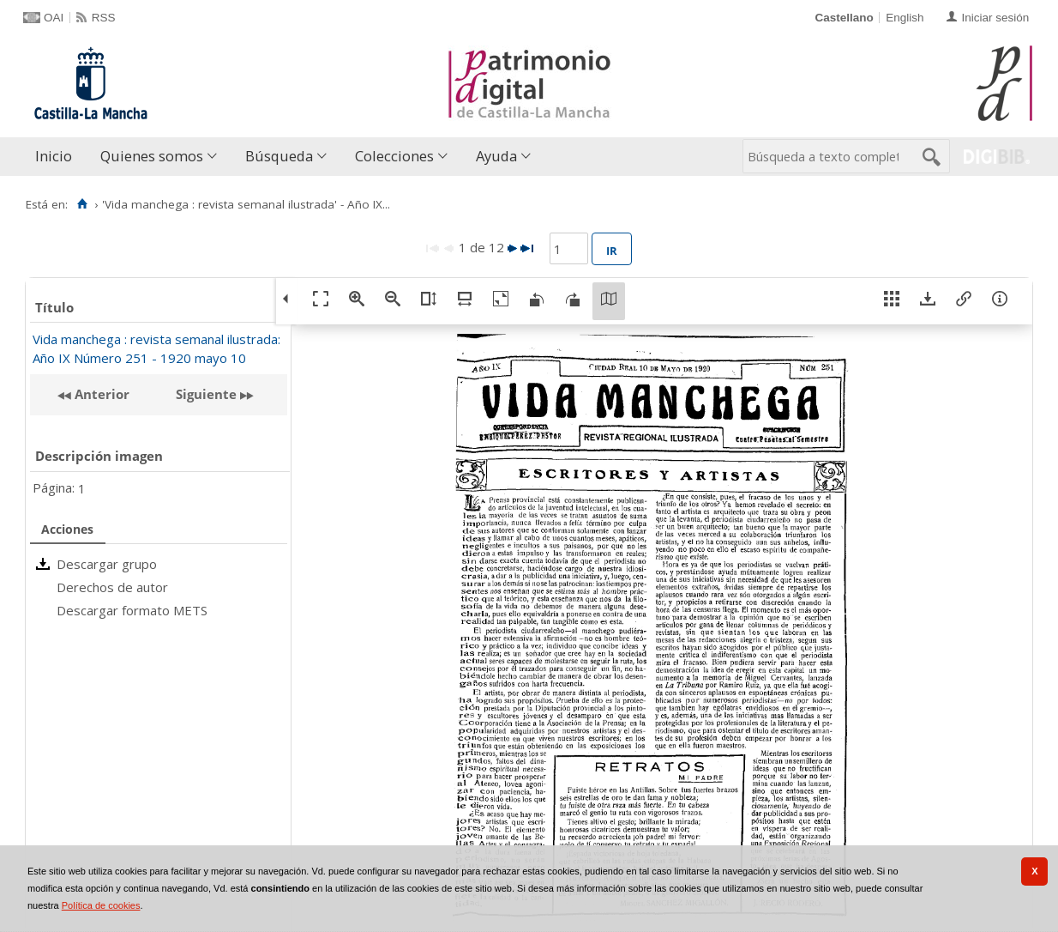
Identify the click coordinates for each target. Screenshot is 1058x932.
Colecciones (394, 156)
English (904, 17)
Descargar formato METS (132, 610)
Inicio (53, 156)
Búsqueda (279, 156)
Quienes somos (151, 156)
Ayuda (496, 156)
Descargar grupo (107, 563)
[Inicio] (82, 204)
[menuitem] (57, 156)
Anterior (100, 393)
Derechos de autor (112, 587)
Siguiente (206, 393)
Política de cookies (101, 905)
